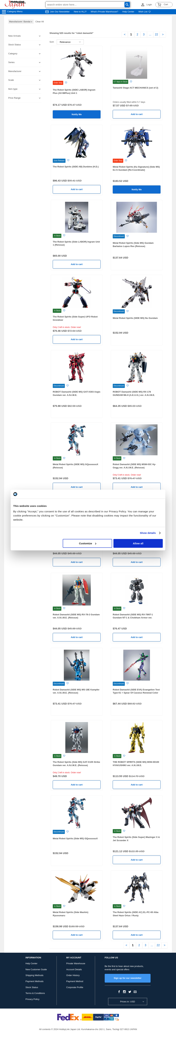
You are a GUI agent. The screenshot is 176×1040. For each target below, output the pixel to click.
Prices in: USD (127, 1001)
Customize (87, 543)
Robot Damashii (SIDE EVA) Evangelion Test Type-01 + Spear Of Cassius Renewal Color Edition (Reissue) (136, 692)
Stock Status (31, 987)
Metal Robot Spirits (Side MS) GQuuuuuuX (75, 838)
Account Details (74, 969)
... (150, 34)
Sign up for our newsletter (127, 978)
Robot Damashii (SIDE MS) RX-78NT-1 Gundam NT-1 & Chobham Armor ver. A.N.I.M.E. (133, 617)
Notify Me (77, 114)
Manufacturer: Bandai (21, 21)
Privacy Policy (32, 999)
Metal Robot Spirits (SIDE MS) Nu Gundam (135, 318)
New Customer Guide (36, 969)
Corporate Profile (74, 987)
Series (11, 62)
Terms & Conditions (35, 993)
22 (156, 34)
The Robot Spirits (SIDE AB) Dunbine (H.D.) (76, 166)
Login (149, 4)
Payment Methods (34, 981)
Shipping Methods (34, 975)
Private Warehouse (75, 963)
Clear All (39, 21)
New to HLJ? (80, 11)
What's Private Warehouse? (104, 11)
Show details (148, 532)
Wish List (144, 11)
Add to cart (137, 114)
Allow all (138, 543)
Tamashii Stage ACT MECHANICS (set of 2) (135, 87)
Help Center (128, 11)
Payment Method (74, 981)
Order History (73, 975)
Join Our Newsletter (60, 11)
